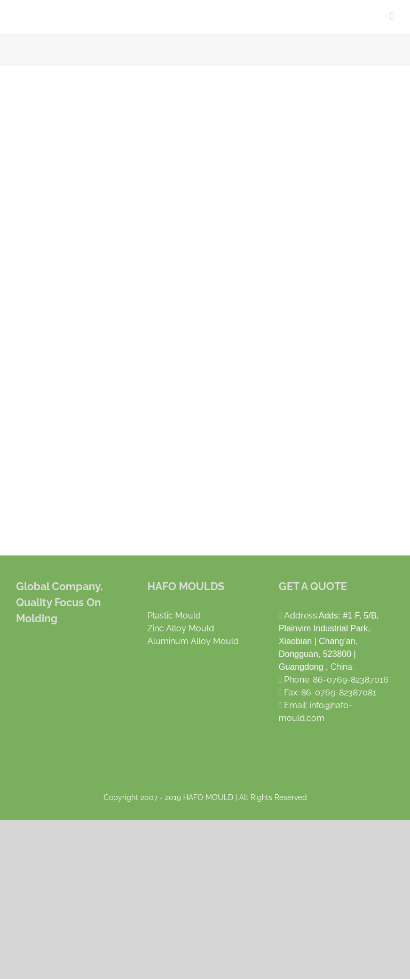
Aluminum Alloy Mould (193, 641)
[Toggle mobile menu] (392, 16)
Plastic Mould (174, 615)
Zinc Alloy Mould (180, 628)
